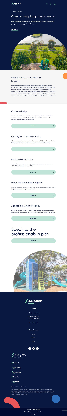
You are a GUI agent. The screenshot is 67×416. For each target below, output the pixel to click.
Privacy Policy (27, 411)
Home (13, 11)
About (33, 334)
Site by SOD (33, 414)
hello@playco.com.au (33, 313)
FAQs (33, 341)
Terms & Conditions (38, 411)
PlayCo (33, 337)
